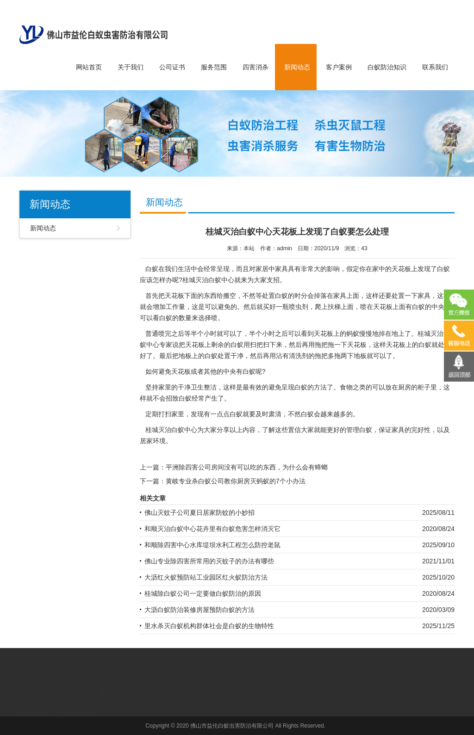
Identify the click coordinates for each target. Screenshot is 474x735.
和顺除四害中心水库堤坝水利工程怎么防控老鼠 (212, 545)
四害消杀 (255, 67)
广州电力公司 (77, 704)
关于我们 (130, 67)
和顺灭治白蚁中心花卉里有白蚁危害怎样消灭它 (212, 528)
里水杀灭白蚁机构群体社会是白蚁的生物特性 (209, 626)
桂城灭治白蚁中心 (208, 280)
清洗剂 (298, 355)
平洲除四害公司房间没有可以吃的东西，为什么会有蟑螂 (247, 467)
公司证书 (172, 67)
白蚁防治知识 (387, 67)
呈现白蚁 (294, 387)
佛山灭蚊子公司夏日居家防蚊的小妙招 (199, 512)
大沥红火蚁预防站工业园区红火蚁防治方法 (206, 577)
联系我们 (435, 67)
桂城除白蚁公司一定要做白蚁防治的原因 (202, 593)
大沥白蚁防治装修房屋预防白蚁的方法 (199, 609)
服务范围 (214, 67)
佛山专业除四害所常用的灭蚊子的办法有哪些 (209, 561)
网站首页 (89, 67)
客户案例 (339, 67)
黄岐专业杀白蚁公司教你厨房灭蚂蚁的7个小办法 (236, 481)
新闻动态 (297, 67)
